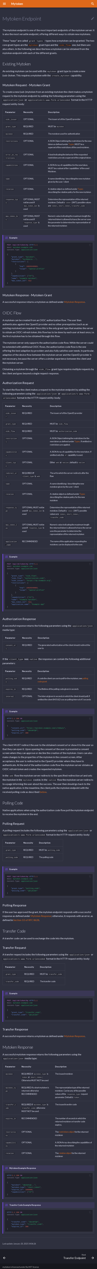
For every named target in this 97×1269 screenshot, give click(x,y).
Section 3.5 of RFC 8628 (26, 913)
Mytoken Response (74, 299)
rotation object (65, 1144)
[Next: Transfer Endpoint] (78, 1247)
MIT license (34, 1258)
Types (71, 143)
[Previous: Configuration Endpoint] (5, 1247)
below (43, 785)
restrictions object (66, 1123)
